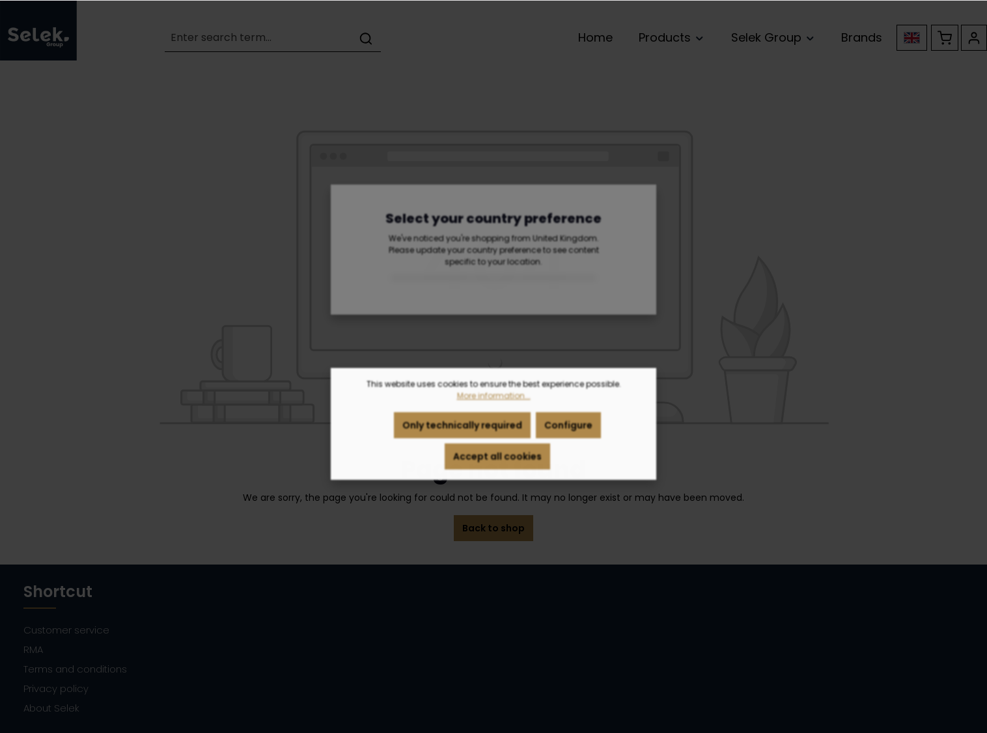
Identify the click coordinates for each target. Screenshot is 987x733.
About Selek (51, 708)
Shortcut (57, 591)
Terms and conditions (75, 669)
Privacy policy (56, 688)
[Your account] (974, 38)
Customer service (66, 630)
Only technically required (462, 431)
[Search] (366, 38)
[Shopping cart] (944, 38)
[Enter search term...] (258, 38)
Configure (568, 431)
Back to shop (493, 528)
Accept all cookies (497, 462)
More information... (494, 401)
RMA (33, 649)
